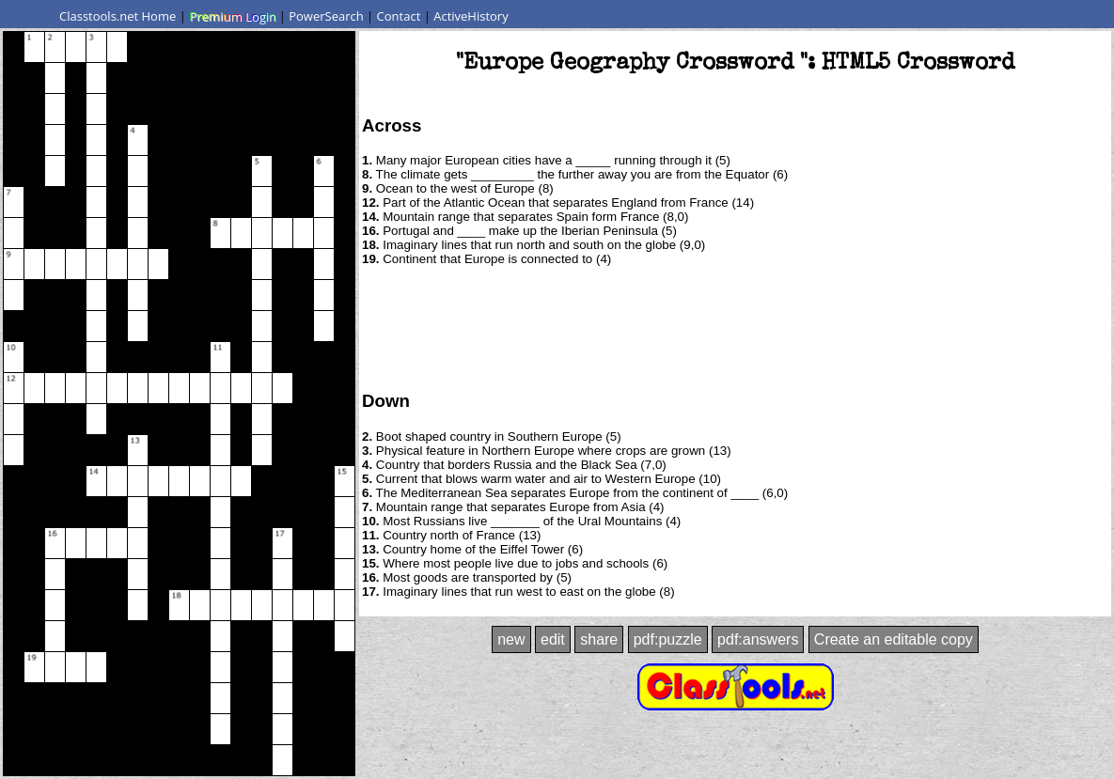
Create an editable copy (893, 639)
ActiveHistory (471, 16)
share (599, 639)
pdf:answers (757, 639)
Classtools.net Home (117, 16)
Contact (399, 16)
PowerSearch (326, 16)
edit (553, 639)
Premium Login (232, 16)
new (511, 639)
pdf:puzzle (668, 639)
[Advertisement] (735, 327)
